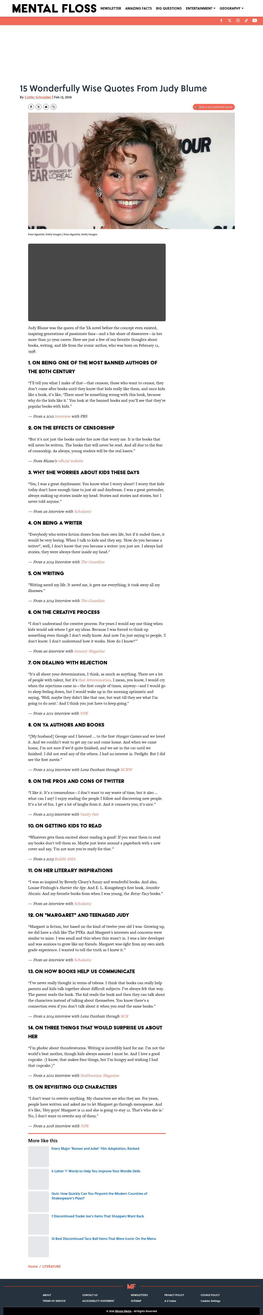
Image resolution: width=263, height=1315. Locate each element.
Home (33, 1266)
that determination (94, 680)
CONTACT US (90, 1295)
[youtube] (254, 20)
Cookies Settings (210, 1301)
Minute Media (123, 1311)
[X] (229, 20)
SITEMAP (136, 1301)
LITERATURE (51, 1266)
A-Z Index (170, 1301)
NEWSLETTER (110, 8)
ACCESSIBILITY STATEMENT (98, 1301)
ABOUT (47, 1295)
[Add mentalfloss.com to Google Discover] (214, 107)
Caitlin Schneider (38, 97)
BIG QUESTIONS (169, 8)
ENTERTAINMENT (199, 8)
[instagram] (238, 20)
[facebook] (221, 20)
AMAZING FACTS (138, 8)
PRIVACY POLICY (174, 1295)
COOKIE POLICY (210, 1295)
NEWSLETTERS (139, 1295)
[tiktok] (246, 20)
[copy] (53, 107)
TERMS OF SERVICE (54, 1301)
